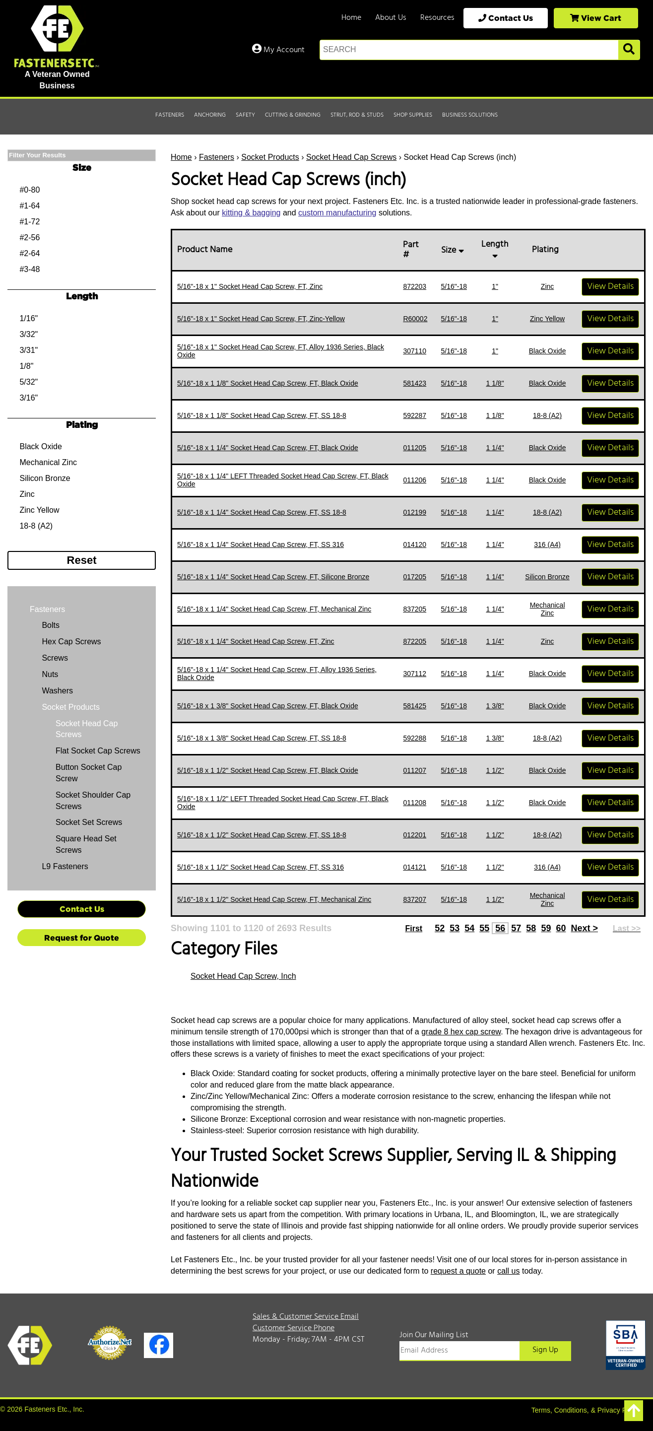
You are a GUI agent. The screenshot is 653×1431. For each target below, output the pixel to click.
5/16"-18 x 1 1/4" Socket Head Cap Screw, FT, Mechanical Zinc (274, 609)
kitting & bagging (251, 212)
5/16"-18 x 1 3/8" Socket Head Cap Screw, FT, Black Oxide (267, 706)
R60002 (415, 319)
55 (484, 928)
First (413, 928)
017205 (414, 577)
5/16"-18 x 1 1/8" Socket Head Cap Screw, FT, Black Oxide (267, 383)
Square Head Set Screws (86, 844)
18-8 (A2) (547, 415)
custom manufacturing (337, 212)
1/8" (26, 366)
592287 (414, 415)
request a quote (458, 1271)
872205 (414, 641)
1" (495, 286)
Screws (54, 658)
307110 (414, 351)
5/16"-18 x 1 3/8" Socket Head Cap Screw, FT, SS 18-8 (261, 738)
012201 (414, 835)
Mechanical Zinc (547, 608)
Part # (411, 250)
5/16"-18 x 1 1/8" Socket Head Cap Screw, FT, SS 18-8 (261, 415)
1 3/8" (495, 706)
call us (508, 1271)
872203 (414, 286)
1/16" (28, 318)
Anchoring (210, 115)
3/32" (28, 334)
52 (440, 928)
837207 (414, 899)
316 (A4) (547, 544)
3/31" (28, 350)
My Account (278, 50)
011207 (414, 770)
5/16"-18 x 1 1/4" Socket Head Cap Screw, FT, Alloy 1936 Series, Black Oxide (277, 673)
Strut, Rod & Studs (357, 115)
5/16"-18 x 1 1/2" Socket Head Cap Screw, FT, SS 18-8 (261, 835)
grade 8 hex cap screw (461, 1031)
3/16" (28, 398)
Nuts (49, 674)
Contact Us (505, 17)
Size (453, 250)
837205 (414, 609)
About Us (390, 17)
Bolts (50, 625)
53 (454, 928)
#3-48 (29, 269)
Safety (245, 115)
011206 (414, 480)
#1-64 (29, 206)
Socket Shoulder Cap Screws (93, 801)
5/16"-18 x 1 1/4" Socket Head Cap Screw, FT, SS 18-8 (261, 512)
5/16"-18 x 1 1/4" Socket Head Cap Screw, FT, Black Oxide (267, 448)
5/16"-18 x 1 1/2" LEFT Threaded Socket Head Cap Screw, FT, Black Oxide (283, 802)
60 (561, 928)
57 (516, 928)
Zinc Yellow (547, 319)
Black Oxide (547, 351)
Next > (584, 928)
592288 (414, 738)
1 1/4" (495, 448)
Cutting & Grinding (293, 115)
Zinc (547, 286)
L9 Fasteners (64, 866)
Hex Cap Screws (70, 641)
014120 (414, 544)
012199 (414, 512)
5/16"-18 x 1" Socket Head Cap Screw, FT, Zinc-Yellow (261, 319)
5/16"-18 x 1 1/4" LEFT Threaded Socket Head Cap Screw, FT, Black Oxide (283, 479)
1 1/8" (495, 383)
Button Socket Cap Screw (89, 773)
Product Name (206, 250)
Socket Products (270, 157)
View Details (610, 286)
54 (469, 928)
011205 (414, 448)
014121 (414, 867)
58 (531, 928)
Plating (547, 250)
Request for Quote (81, 937)
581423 (414, 383)
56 (500, 928)
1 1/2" (495, 770)
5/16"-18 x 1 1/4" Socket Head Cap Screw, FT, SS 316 (260, 544)
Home (351, 17)
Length (495, 248)
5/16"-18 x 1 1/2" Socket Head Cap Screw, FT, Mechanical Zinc (274, 899)
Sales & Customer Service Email (306, 1316)
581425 (414, 706)
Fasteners (169, 115)
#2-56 (29, 237)
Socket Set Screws (89, 822)
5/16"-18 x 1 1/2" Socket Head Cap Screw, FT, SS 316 (260, 867)
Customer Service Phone (293, 1328)
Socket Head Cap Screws (351, 157)
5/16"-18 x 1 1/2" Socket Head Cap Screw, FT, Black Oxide (267, 770)
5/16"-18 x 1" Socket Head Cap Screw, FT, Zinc (250, 286)
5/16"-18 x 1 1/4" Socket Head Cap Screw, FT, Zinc (255, 641)
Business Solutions (470, 115)
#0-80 (29, 190)
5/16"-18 (454, 286)
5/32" (28, 382)
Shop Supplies (412, 115)
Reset (82, 560)
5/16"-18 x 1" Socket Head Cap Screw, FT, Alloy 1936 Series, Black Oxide (280, 350)
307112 (414, 674)
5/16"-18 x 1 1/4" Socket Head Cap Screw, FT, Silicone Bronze (273, 577)
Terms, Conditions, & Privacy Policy (586, 1410)
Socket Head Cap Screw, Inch (243, 976)
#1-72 (29, 221)
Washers (56, 690)
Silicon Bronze (547, 577)
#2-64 (29, 253)
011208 (414, 803)
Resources (437, 17)
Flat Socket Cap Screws (98, 751)
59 (546, 928)
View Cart (595, 17)
